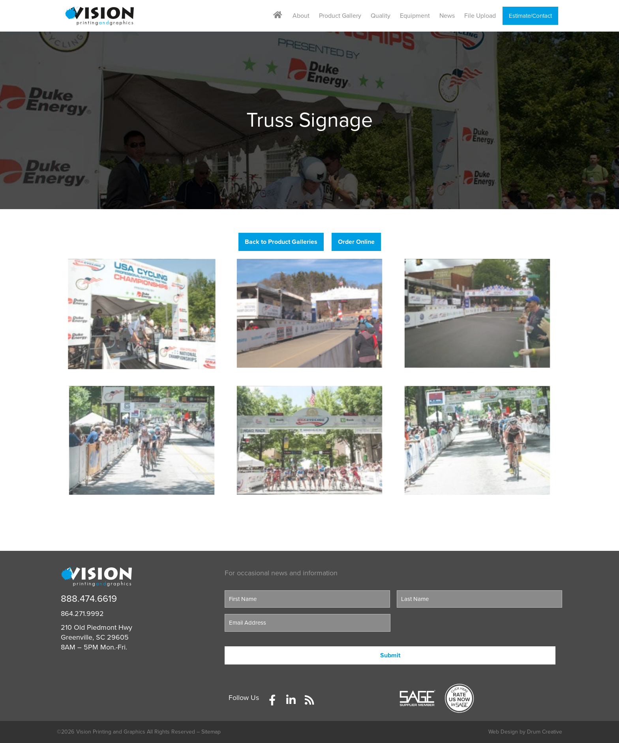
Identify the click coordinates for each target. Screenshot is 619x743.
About (301, 16)
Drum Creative (544, 731)
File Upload (480, 16)
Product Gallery (340, 16)
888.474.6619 (89, 599)
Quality (380, 16)
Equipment (415, 16)
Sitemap (211, 731)
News (447, 16)
